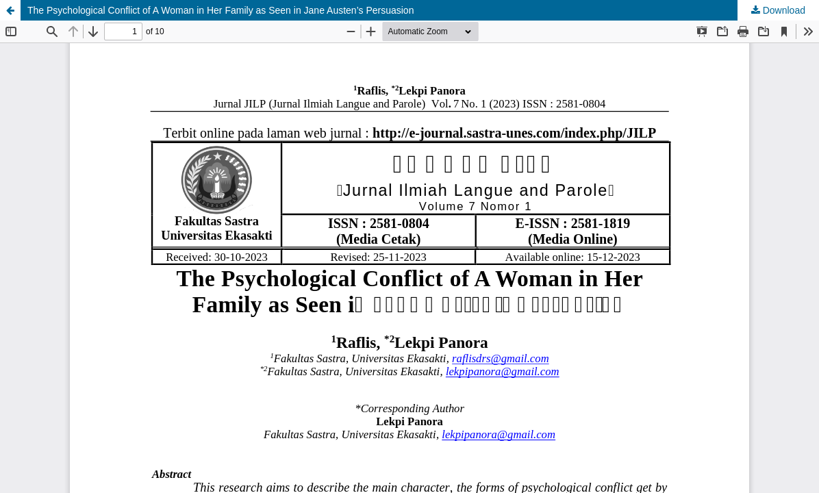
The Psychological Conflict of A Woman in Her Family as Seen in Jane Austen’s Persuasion (220, 10)
